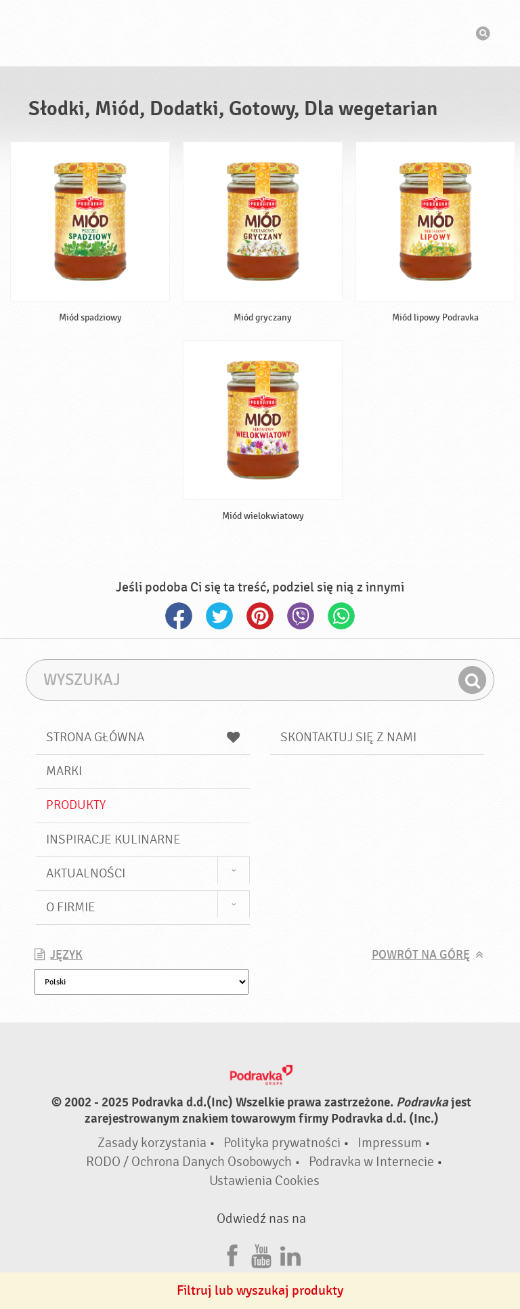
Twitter (219, 615)
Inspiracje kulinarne (113, 839)
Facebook (178, 615)
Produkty (76, 804)
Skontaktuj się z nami (348, 737)
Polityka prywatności (282, 1142)
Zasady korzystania (152, 1142)
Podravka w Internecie (371, 1161)
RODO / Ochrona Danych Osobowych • (194, 1161)
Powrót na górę (421, 955)
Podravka (260, 33)
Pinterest (260, 615)
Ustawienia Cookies (264, 1180)
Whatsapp (341, 615)
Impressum (390, 1142)
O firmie (70, 907)
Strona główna (143, 737)
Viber (300, 615)
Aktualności (85, 873)
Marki (64, 771)
